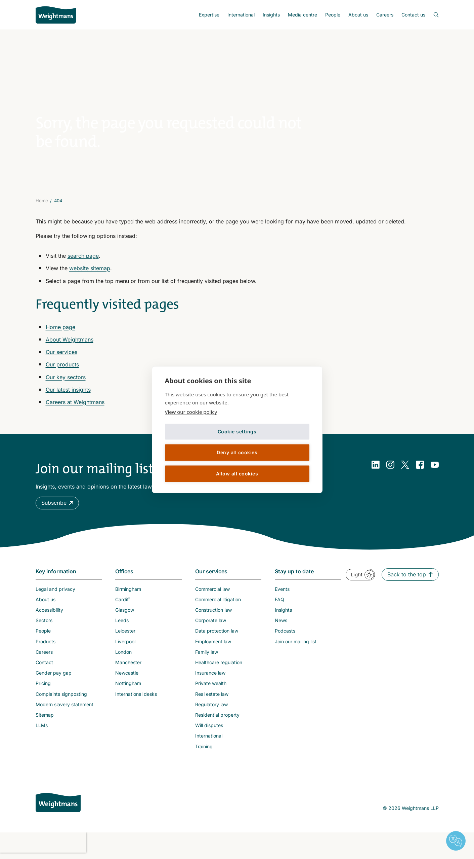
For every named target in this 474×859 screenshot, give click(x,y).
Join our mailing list (295, 645)
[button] (57, 506)
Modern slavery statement (64, 708)
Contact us (413, 14)
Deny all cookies (237, 452)
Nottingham (128, 687)
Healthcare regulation (218, 666)
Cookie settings (237, 431)
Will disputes (209, 729)
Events (282, 593)
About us (358, 14)
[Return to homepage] (56, 15)
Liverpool (125, 645)
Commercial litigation (218, 603)
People (332, 14)
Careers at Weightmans (75, 405)
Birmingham (128, 593)
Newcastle (126, 676)
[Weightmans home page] (58, 806)
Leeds (122, 624)
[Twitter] (405, 468)
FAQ (279, 603)
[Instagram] (390, 468)
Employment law (213, 645)
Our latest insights (68, 393)
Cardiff (122, 603)
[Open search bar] (432, 14)
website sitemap (89, 272)
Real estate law (211, 698)
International (241, 14)
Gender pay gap (54, 676)
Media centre (302, 14)
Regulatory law (211, 708)
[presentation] (43, 846)
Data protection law (216, 635)
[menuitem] (209, 15)
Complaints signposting (61, 698)
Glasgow (124, 613)
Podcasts (285, 635)
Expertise (209, 14)
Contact (44, 666)
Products (45, 645)
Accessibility (49, 613)
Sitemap (45, 718)
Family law (206, 655)
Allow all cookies (237, 473)
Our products (62, 368)
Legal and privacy (55, 593)
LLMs (42, 729)
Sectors (44, 624)
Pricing (43, 687)
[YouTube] (435, 468)
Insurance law (210, 676)
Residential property (217, 718)
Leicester (125, 635)
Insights (271, 14)
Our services (61, 355)
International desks (136, 698)
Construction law (213, 613)
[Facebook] (420, 468)
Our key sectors (66, 381)
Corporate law (210, 624)
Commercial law (212, 593)
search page (83, 259)
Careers (384, 14)
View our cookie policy (191, 411)
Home (42, 204)
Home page (60, 330)
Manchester (128, 666)
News (281, 624)
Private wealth (210, 687)
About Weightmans (69, 343)
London (123, 655)
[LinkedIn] (376, 468)
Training (204, 750)
